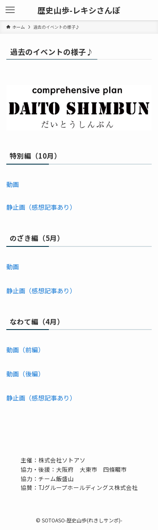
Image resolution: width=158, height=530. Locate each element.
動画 (12, 184)
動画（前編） (25, 349)
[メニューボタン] (10, 10)
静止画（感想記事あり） (41, 207)
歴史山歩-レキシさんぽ (79, 10)
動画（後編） (25, 373)
